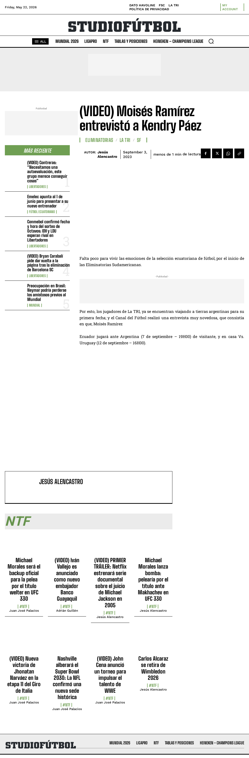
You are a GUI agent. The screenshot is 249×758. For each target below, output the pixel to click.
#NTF (23, 606)
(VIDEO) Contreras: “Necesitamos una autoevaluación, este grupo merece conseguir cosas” (47, 171)
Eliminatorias (99, 140)
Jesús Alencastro (107, 154)
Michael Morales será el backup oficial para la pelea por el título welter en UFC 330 (24, 579)
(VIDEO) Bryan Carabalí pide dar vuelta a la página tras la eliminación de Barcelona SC (48, 262)
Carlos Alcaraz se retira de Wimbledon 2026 (153, 668)
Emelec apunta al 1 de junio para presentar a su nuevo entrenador (47, 201)
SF (139, 140)
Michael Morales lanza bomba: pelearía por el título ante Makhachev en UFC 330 (153, 579)
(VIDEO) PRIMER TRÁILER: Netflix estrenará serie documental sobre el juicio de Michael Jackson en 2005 (110, 582)
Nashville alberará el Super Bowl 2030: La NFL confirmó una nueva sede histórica (67, 677)
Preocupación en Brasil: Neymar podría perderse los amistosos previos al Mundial (46, 292)
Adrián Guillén (67, 610)
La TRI (125, 140)
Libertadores (37, 186)
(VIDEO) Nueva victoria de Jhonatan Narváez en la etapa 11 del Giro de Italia (24, 674)
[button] (211, 41)
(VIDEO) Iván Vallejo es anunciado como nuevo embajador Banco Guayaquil (67, 579)
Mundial (34, 305)
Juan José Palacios (24, 610)
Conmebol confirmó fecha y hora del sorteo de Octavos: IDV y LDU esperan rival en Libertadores (48, 231)
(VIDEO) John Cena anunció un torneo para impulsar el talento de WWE (110, 674)
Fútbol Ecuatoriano (42, 212)
